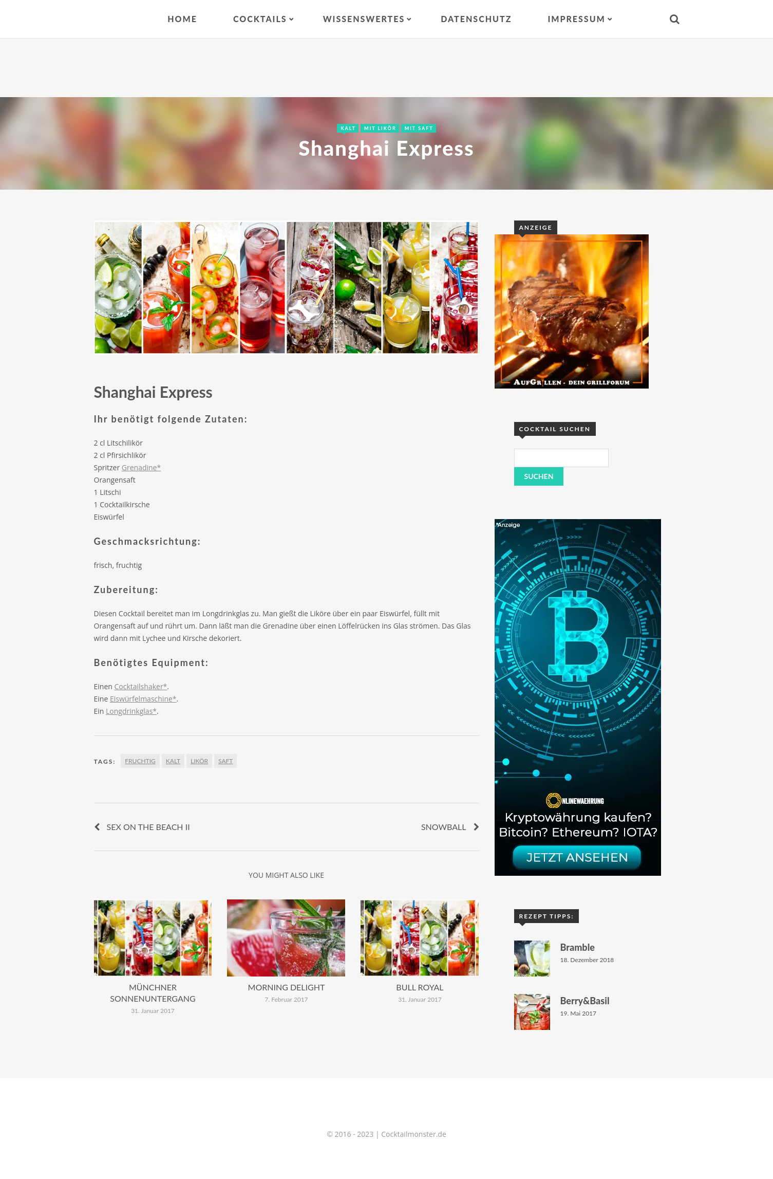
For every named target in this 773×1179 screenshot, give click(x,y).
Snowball (443, 827)
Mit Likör (380, 128)
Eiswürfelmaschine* (143, 699)
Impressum (576, 19)
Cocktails (260, 19)
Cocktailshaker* (140, 686)
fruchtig (140, 761)
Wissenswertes (364, 19)
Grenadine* (141, 467)
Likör (199, 761)
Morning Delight (286, 987)
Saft (225, 761)
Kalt (348, 128)
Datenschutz (476, 19)
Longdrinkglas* (131, 711)
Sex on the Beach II (148, 827)
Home (182, 19)
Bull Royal (419, 987)
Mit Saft (419, 128)
